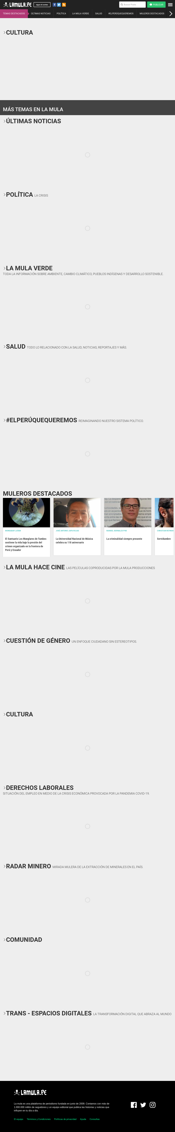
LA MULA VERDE (80, 13)
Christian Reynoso (165, 531)
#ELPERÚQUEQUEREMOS (120, 13)
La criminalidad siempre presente (124, 538)
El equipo (18, 1119)
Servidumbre (164, 538)
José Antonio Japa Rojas (67, 531)
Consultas (95, 1119)
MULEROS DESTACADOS (152, 13)
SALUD (98, 13)
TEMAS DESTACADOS (14, 13)
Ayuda (83, 1119)
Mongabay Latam (13, 531)
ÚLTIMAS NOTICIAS (40, 13)
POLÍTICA (61, 13)
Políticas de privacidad (65, 1119)
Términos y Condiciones (39, 1119)
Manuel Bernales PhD (116, 531)
